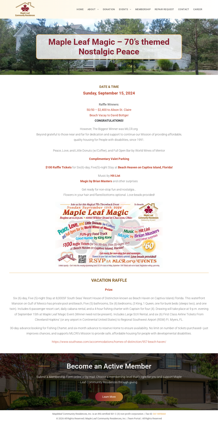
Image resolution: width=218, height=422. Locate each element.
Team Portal (134, 418)
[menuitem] (80, 9)
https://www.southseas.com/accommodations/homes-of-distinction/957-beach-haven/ (109, 341)
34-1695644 (159, 414)
